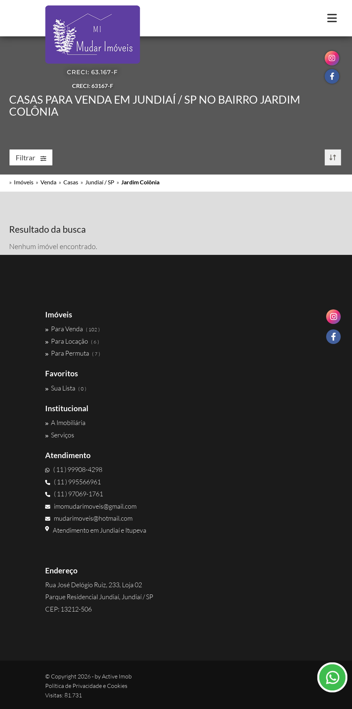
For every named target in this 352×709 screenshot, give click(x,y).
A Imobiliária (65, 422)
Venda (48, 182)
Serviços (59, 435)
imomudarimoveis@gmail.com (91, 506)
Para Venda (72, 329)
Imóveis (23, 182)
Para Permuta (72, 353)
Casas (70, 182)
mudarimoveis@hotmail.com (89, 518)
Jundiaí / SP (99, 182)
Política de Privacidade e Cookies (86, 685)
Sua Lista (65, 388)
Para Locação (72, 341)
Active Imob (117, 676)
